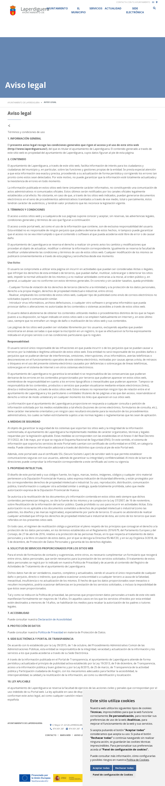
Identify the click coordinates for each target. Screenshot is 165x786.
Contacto (50, 735)
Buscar (154, 8)
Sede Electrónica (135, 10)
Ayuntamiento (57, 8)
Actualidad (113, 8)
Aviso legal (80, 735)
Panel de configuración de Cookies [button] (113, 774)
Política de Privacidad (51, 632)
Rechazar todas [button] (124, 768)
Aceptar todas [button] (101, 768)
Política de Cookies (137, 760)
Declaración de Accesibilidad (55, 619)
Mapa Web (65, 735)
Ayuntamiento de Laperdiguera (24, 102)
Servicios (95, 8)
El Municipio (78, 10)
